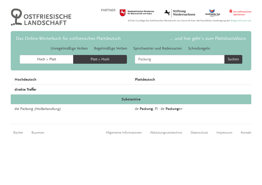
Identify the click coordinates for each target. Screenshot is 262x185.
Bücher (18, 132)
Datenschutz (199, 132)
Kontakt (246, 132)
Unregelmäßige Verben (69, 48)
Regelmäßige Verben (110, 48)
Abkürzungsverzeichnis (166, 132)
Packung (26, 109)
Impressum (224, 132)
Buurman (37, 132)
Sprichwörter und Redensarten (157, 48)
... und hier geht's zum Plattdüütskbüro (208, 38)
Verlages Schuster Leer (240, 20)
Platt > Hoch (100, 59)
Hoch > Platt (46, 59)
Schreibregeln (199, 48)
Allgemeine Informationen (124, 132)
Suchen (233, 59)
